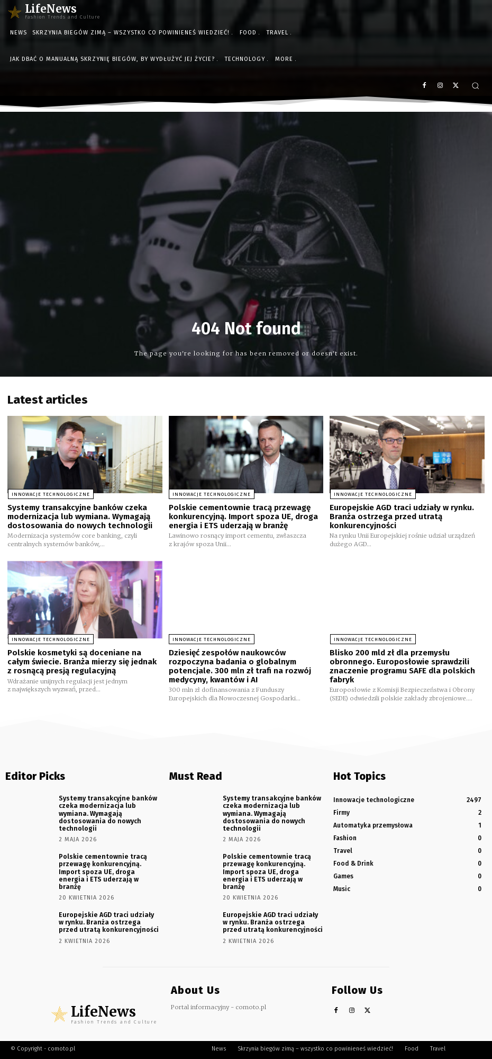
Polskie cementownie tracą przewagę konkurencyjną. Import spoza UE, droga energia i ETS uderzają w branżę (243, 516)
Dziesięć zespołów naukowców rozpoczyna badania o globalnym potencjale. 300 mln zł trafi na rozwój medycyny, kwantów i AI (240, 666)
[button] (475, 85)
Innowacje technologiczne (50, 494)
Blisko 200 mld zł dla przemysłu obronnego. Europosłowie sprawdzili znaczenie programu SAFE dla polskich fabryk (402, 666)
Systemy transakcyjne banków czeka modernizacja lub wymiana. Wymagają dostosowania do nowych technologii (79, 516)
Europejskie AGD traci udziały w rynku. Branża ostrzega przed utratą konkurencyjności (402, 516)
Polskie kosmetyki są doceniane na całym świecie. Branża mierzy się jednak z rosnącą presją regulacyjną (82, 661)
